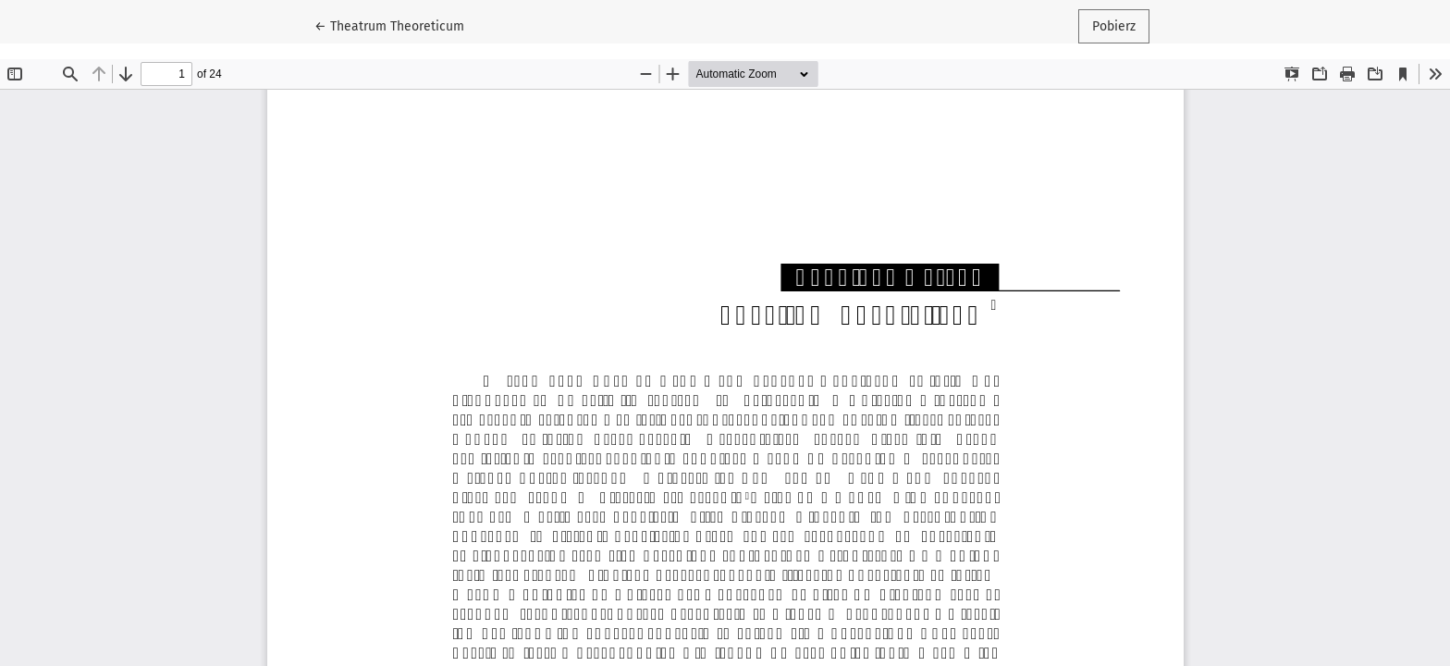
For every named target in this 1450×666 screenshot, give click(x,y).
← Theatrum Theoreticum (396, 25)
